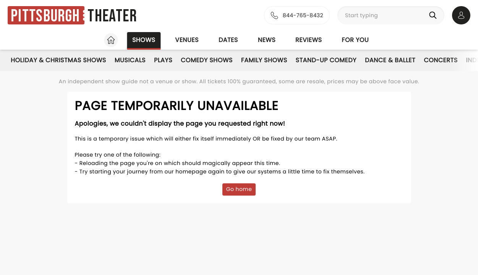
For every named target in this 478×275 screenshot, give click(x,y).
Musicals (130, 60)
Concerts (440, 60)
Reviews (308, 40)
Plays (163, 60)
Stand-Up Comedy (326, 60)
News (266, 40)
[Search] (434, 15)
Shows (143, 40)
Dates (228, 40)
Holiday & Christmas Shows (58, 60)
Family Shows (264, 60)
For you (355, 40)
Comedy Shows (207, 60)
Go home (239, 189)
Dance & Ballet (390, 60)
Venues (187, 40)
